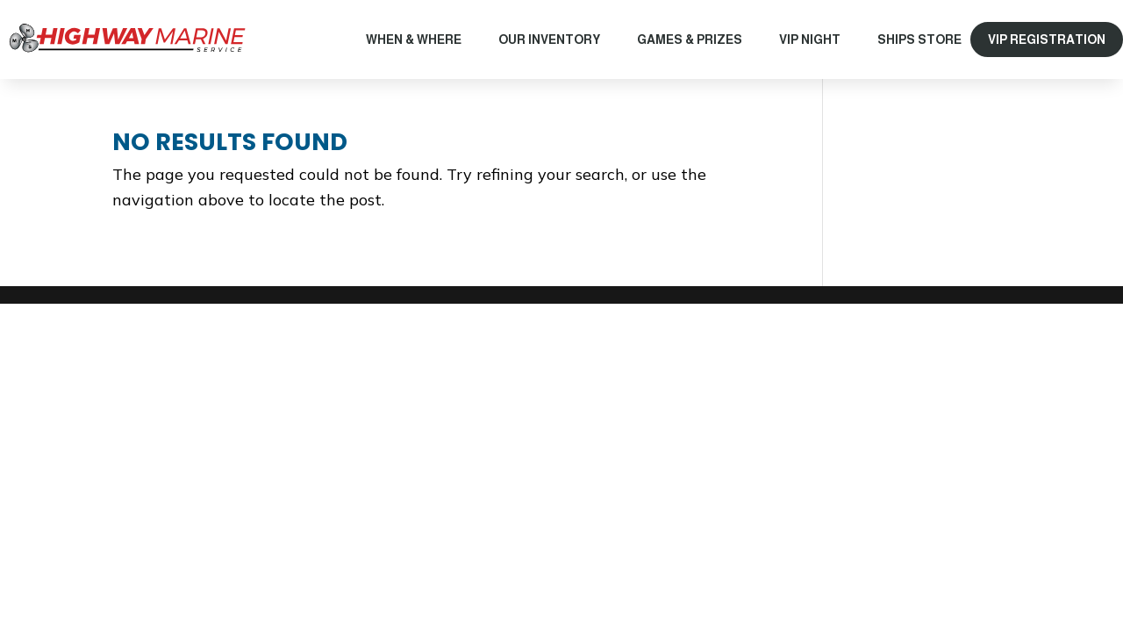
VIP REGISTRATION (1046, 39)
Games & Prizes (689, 39)
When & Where (413, 39)
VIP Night (809, 39)
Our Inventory (549, 39)
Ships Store (919, 39)
